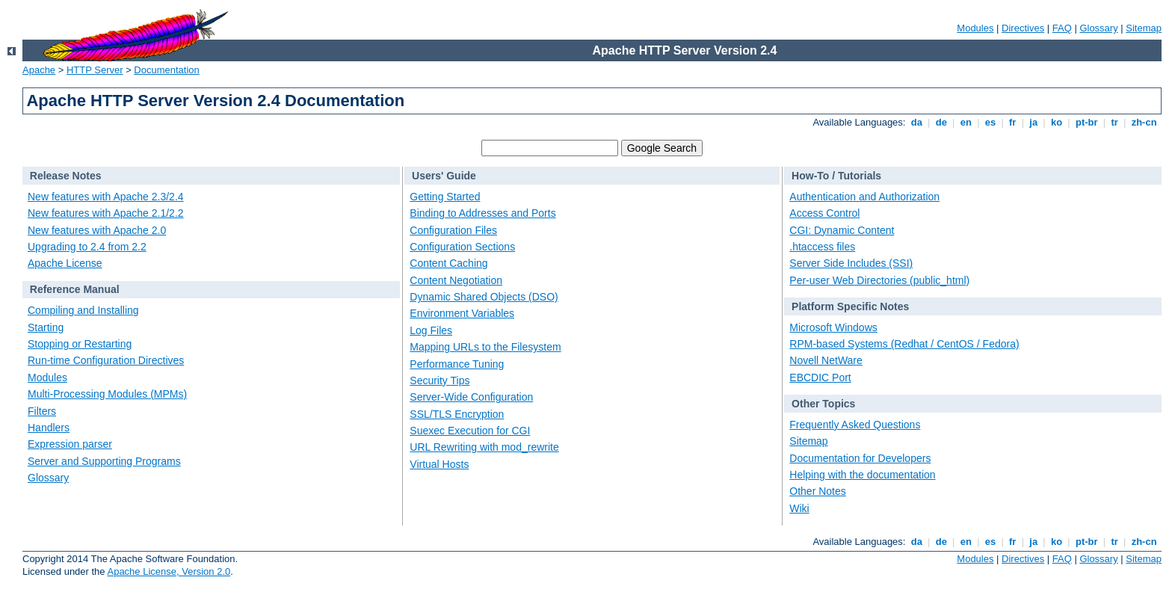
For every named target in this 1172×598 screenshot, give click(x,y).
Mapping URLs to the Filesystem (485, 347)
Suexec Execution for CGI (470, 431)
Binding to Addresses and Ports (482, 213)
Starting (46, 327)
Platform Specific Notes (850, 306)
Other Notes (817, 491)
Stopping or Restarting (80, 344)
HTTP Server (95, 69)
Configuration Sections (462, 247)
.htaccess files (822, 247)
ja (1033, 122)
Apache (38, 69)
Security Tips (439, 380)
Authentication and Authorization (864, 197)
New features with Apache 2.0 (97, 230)
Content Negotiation (456, 280)
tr (1114, 122)
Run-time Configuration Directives (106, 360)
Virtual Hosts (439, 464)
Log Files (431, 330)
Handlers (49, 428)
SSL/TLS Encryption (457, 414)
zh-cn (1144, 122)
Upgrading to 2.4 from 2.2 (87, 247)
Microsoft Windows (833, 327)
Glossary (1098, 28)
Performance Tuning (457, 364)
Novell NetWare (826, 360)
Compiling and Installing (83, 310)
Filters (42, 411)
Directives (1023, 28)
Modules (975, 28)
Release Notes (66, 176)
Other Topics (823, 404)
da (916, 122)
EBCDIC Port (820, 377)
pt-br (1086, 122)
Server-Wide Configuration (471, 397)
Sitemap (1144, 28)
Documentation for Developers (860, 458)
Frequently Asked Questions (854, 425)
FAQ (1062, 28)
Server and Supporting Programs (104, 461)
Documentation (166, 69)
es (990, 122)
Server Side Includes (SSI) (851, 263)
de (941, 122)
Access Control (824, 213)
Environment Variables (462, 313)
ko (1056, 122)
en (965, 122)
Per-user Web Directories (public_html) (879, 280)
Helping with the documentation (862, 475)
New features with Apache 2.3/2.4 (106, 197)
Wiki (799, 508)
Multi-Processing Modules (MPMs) (107, 394)
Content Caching (448, 263)
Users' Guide (444, 176)
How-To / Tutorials (836, 176)
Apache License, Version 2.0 (168, 571)
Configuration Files (453, 230)
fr (1012, 122)
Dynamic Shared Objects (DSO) (484, 297)
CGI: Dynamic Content (841, 230)
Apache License (65, 263)
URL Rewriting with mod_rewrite (484, 447)
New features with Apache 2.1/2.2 (106, 213)
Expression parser (70, 444)
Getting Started (445, 197)
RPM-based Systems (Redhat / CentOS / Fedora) (904, 344)
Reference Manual (75, 289)
